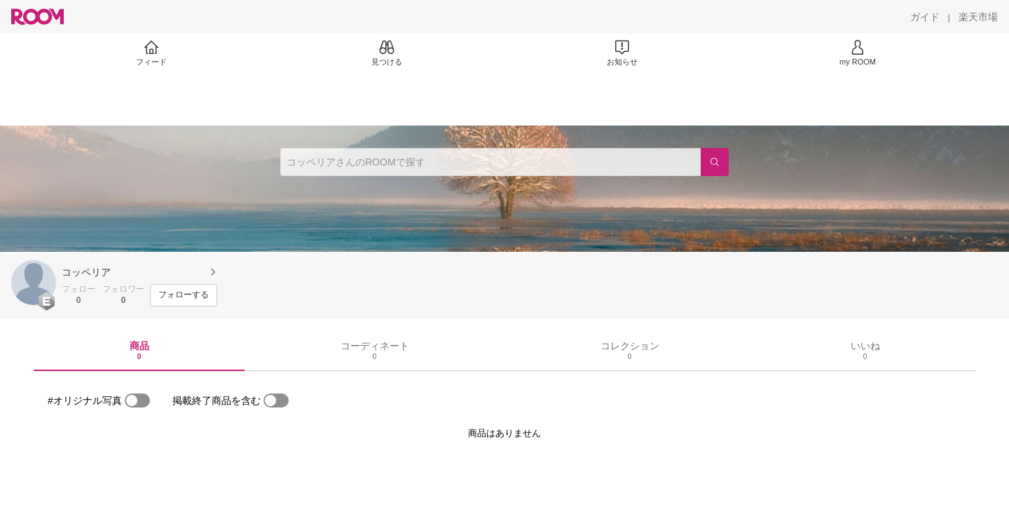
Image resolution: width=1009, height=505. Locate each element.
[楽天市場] (978, 17)
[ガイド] (925, 17)
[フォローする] (183, 295)
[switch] (137, 400)
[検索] (715, 162)
